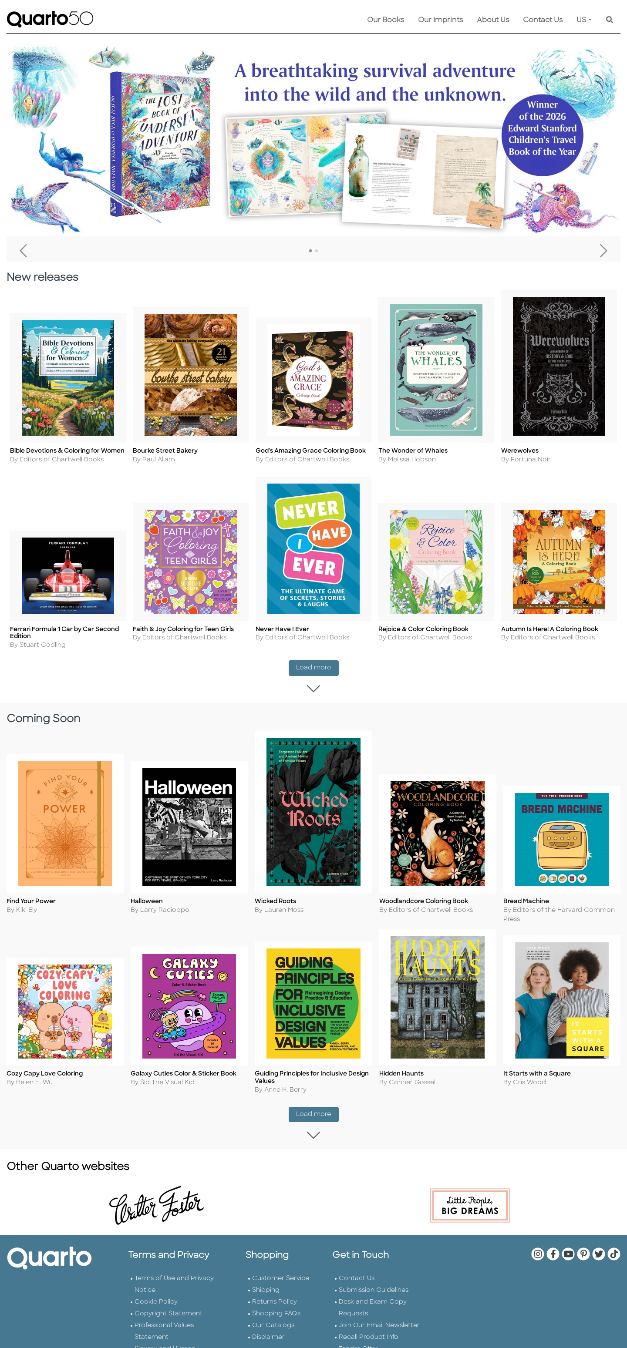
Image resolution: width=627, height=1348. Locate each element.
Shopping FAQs (276, 1302)
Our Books (385, 20)
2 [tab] (317, 251)
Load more (317, 663)
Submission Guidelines (373, 1278)
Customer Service (280, 1267)
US (581, 20)
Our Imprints (440, 20)
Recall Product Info (368, 1325)
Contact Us (543, 20)
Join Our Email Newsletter (379, 1314)
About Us (493, 20)
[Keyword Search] (610, 20)
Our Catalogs (273, 1314)
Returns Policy (274, 1290)
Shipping (266, 1278)
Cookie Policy (156, 1290)
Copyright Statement (168, 1302)
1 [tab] (310, 251)
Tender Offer (358, 1337)
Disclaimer (268, 1325)
